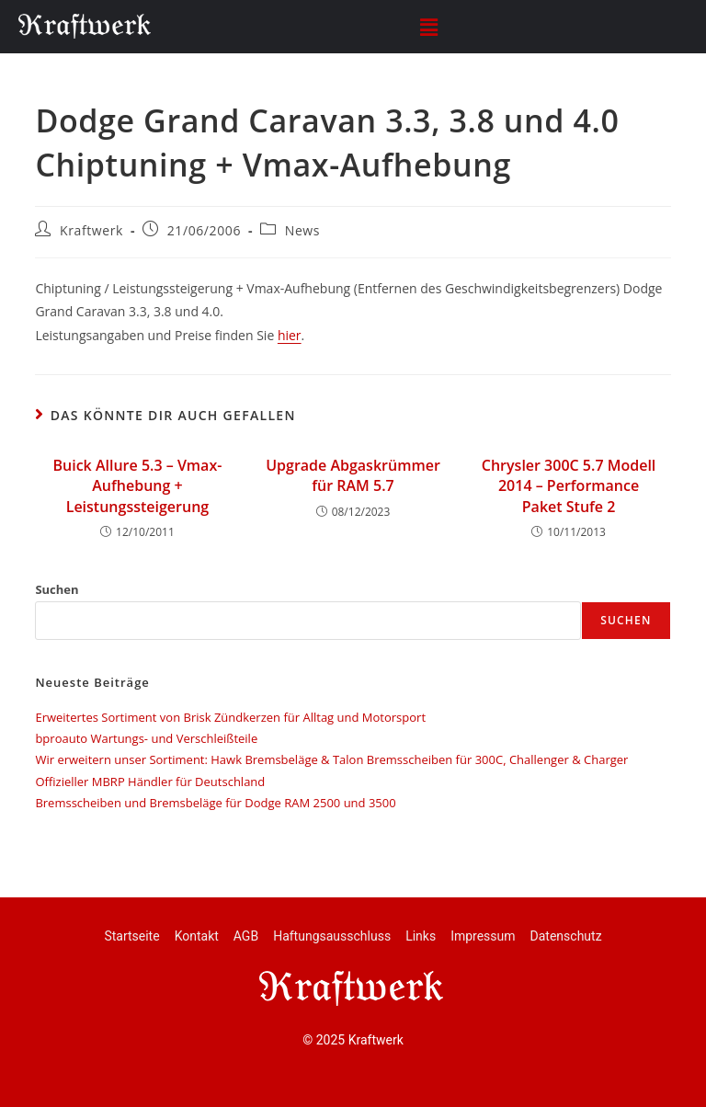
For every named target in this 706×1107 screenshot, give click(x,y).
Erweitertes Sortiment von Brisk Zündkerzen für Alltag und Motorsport (230, 717)
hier (290, 335)
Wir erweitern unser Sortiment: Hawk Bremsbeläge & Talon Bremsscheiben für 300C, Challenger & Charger (331, 759)
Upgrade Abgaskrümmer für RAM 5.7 (353, 475)
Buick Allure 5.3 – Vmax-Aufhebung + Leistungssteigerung (137, 486)
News (302, 230)
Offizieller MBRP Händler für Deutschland (150, 781)
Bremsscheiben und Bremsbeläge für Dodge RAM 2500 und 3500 (215, 802)
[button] (428, 26)
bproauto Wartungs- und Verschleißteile (146, 738)
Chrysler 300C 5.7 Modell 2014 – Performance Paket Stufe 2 (569, 486)
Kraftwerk (91, 230)
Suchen (56, 589)
